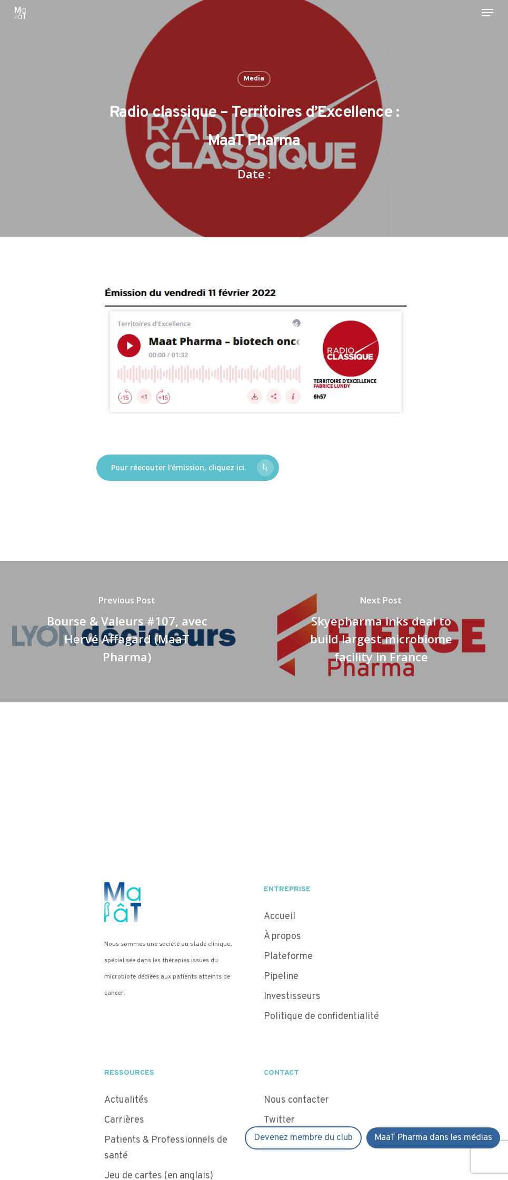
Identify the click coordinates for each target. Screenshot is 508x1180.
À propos (282, 937)
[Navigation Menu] (487, 12)
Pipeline (281, 977)
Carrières (124, 1120)
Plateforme (288, 957)
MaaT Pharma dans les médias (433, 1138)
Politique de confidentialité (322, 1017)
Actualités (126, 1100)
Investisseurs (292, 997)
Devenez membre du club (303, 1138)
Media (254, 78)
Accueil (279, 917)
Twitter (279, 1120)
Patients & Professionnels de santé (165, 1148)
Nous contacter (296, 1100)
